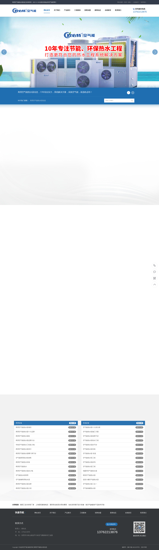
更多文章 (72, 423)
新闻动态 (113, 513)
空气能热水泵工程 (113, 458)
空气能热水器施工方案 (113, 432)
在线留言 (136, 2)
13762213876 (155, 265)
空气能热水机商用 (46, 475)
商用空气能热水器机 (46, 436)
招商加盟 (98, 513)
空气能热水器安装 (113, 449)
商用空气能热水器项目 (46, 427)
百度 (125, 2)
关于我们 (53, 513)
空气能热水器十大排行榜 (113, 427)
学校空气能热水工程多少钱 (46, 445)
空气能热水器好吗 (113, 462)
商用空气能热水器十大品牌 (46, 432)
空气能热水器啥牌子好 (113, 436)
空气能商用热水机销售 (46, 458)
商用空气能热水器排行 (46, 449)
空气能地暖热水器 (113, 488)
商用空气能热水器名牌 (46, 484)
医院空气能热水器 (113, 475)
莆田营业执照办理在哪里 (58, 505)
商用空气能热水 (46, 467)
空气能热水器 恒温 (113, 454)
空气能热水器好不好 (113, 445)
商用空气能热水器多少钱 (46, 471)
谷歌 (129, 2)
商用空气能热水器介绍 (46, 488)
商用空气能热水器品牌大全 (46, 440)
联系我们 (143, 2)
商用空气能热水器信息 (37, 101)
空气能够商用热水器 (46, 480)
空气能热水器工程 (113, 467)
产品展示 (68, 513)
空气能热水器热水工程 (113, 440)
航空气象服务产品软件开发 (95, 505)
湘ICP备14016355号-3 (133, 547)
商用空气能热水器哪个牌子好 (46, 454)
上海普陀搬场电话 (42, 505)
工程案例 (83, 513)
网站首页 (37, 513)
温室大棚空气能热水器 (113, 480)
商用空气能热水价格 (46, 462)
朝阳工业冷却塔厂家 (27, 505)
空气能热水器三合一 (113, 484)
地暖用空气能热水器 (113, 471)
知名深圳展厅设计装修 (76, 505)
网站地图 (120, 2)
